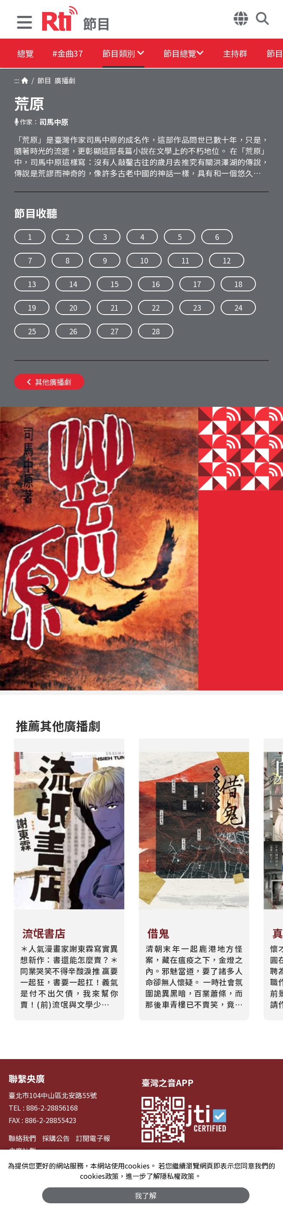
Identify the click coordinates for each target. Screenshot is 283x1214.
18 (238, 284)
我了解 (146, 1195)
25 (32, 331)
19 (32, 307)
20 (73, 307)
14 (73, 284)
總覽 (25, 53)
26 (73, 331)
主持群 (251, 53)
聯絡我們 (22, 1137)
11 (185, 260)
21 (114, 307)
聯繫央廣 (26, 1078)
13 (32, 284)
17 (197, 284)
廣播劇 (63, 80)
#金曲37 (72, 53)
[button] (24, 23)
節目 (42, 80)
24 (238, 307)
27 (114, 331)
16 (156, 284)
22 (156, 307)
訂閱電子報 (93, 1137)
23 (197, 307)
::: (16, 80)
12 (227, 260)
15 (114, 284)
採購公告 (56, 1137)
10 (144, 260)
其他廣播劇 (49, 381)
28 (156, 331)
